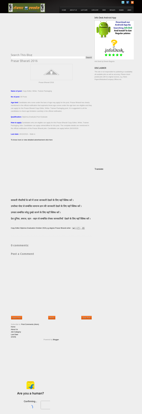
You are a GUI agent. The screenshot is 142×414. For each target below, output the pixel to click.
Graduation (31, 228)
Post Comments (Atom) (30, 324)
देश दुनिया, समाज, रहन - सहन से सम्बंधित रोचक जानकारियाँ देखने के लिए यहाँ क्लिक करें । (51, 218)
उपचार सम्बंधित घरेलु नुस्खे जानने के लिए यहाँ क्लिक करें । (36, 212)
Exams (121, 10)
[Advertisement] (33, 34)
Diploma (23, 228)
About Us (73, 10)
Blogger (56, 340)
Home (64, 10)
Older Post (86, 318)
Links (129, 10)
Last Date (84, 10)
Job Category (16, 332)
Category (94, 10)
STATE (13, 337)
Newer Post (17, 318)
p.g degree (51, 228)
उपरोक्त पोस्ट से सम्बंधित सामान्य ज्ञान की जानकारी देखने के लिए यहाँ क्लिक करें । (46, 206)
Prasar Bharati (60, 228)
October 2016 (41, 228)
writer (69, 228)
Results (112, 10)
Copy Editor (15, 228)
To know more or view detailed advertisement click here (32, 140)
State (104, 10)
